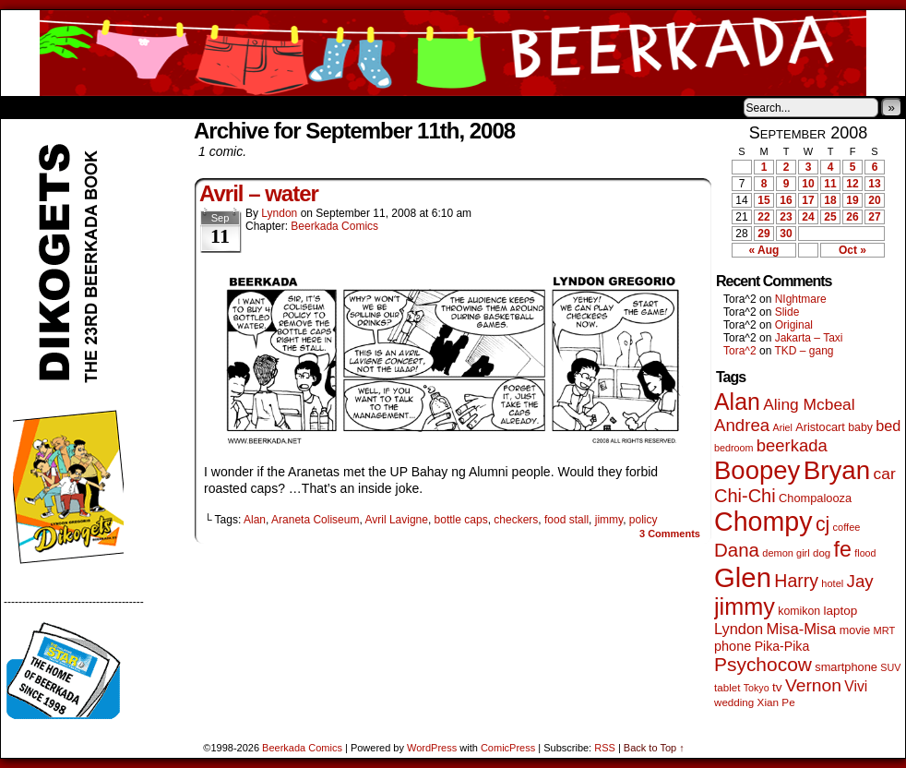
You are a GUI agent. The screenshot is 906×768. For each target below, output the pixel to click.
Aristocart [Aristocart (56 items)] (820, 427)
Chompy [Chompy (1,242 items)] (763, 521)
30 (786, 233)
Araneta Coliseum (315, 519)
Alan (255, 519)
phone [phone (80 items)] (732, 646)
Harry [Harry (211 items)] (796, 580)
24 (808, 216)
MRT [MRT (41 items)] (885, 630)
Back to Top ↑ (654, 747)
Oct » (852, 250)
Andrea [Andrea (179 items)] (741, 425)
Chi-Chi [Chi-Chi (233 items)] (745, 496)
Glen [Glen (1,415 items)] (742, 577)
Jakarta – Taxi (809, 337)
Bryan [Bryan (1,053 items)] (837, 470)
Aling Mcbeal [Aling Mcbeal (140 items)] (808, 404)
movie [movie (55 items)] (855, 630)
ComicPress (508, 747)
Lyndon (279, 213)
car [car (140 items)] (885, 473)
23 (786, 216)
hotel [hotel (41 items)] (832, 583)
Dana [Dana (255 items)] (736, 549)
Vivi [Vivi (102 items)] (855, 686)
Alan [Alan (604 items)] (737, 401)
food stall (566, 519)
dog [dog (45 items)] (821, 552)
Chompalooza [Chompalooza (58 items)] (815, 498)
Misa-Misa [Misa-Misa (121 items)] (802, 629)
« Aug (764, 250)
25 (830, 216)
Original (794, 324)
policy (643, 519)
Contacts (208, 107)
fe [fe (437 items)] (843, 549)
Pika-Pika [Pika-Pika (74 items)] (782, 646)
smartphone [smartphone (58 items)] (846, 667)
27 (874, 216)
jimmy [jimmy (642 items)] (744, 606)
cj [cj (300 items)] (822, 524)
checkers (516, 519)
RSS (604, 747)
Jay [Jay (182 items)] (860, 581)
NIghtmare (801, 299)
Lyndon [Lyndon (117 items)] (738, 628)
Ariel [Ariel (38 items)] (783, 427)
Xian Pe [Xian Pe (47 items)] (776, 702)
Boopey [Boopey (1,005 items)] (757, 470)
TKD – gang (803, 350)
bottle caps (461, 519)
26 (852, 216)
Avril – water (258, 193)
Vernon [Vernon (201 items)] (813, 685)
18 (830, 200)
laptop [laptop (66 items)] (841, 611)
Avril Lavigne (395, 519)
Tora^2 (740, 350)
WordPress (432, 747)
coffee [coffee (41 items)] (847, 527)
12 (852, 183)
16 (786, 200)
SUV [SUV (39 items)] (890, 667)
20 (874, 200)
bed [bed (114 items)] (888, 425)
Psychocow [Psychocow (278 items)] (763, 664)
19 (852, 200)
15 (763, 200)
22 (763, 216)
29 (763, 233)
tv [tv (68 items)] (777, 687)
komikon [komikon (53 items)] (799, 611)
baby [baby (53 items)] (860, 427)
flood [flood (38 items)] (865, 552)
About (81, 107)
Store (138, 107)
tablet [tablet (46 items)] (727, 687)
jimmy (609, 519)
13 (874, 183)
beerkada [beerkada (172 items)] (792, 445)
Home (26, 107)
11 (830, 183)
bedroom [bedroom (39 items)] (734, 447)
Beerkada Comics (453, 53)
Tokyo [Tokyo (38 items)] (756, 687)
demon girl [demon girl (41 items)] (785, 552)
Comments (669, 533)
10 (808, 183)
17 (808, 200)
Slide (787, 312)
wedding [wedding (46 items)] (734, 702)
